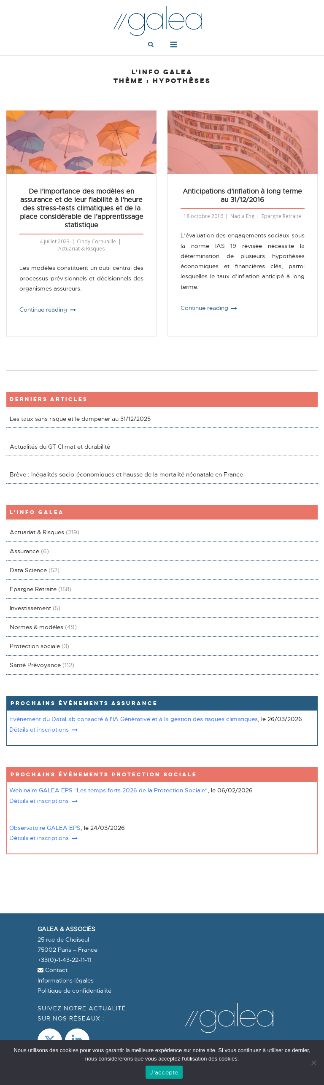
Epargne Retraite (281, 216)
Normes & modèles (36, 627)
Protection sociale (35, 646)
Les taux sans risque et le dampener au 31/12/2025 (80, 419)
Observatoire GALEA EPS (45, 828)
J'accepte (164, 1072)
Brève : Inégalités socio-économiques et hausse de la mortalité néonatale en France (126, 474)
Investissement (30, 608)
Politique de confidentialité (74, 990)
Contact (53, 970)
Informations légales (66, 980)
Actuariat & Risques (81, 248)
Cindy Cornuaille (96, 241)
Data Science (28, 570)
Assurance (24, 551)
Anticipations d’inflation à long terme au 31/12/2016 (242, 195)
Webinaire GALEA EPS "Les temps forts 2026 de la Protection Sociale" (108, 790)
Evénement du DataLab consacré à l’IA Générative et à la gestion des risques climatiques (133, 719)
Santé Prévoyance (35, 665)
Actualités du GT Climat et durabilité (60, 446)
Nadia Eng (242, 216)
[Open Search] (150, 45)
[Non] (313, 1062)
